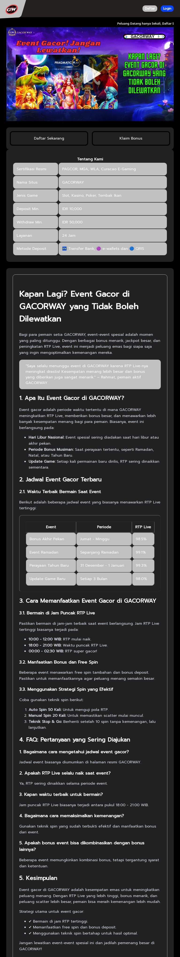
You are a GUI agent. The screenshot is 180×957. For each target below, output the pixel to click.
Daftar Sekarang (49, 138)
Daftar (150, 8)
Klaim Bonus (131, 138)
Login (167, 8)
